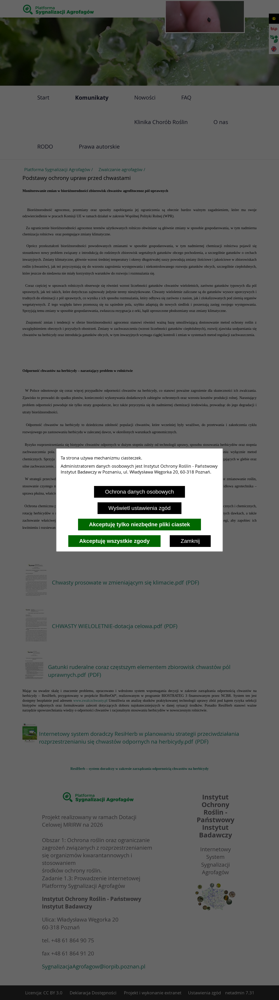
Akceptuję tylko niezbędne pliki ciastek (139, 524)
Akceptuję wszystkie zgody (114, 541)
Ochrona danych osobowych (139, 492)
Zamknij (190, 541)
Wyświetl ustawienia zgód (139, 508)
